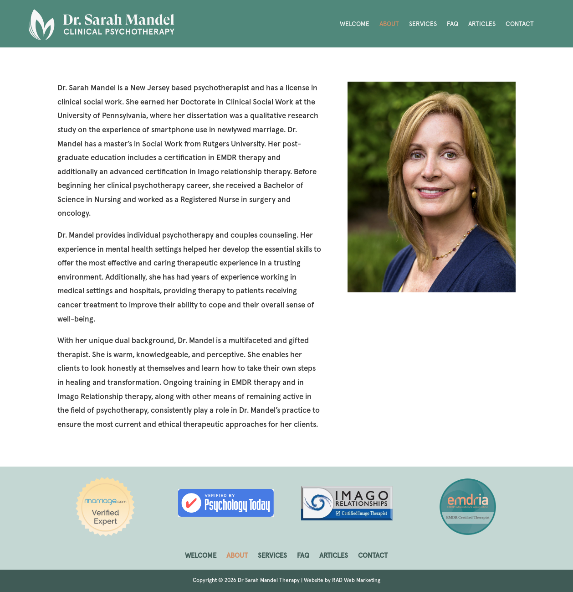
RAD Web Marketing (356, 580)
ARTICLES (482, 24)
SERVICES (423, 24)
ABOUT (389, 24)
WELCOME (354, 24)
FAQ (452, 24)
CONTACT (520, 24)
